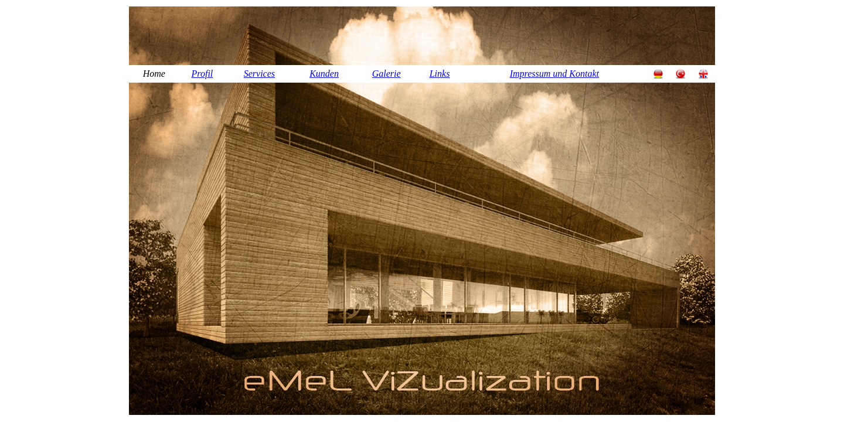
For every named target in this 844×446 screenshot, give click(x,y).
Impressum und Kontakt (554, 74)
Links (440, 74)
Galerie (386, 74)
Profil (202, 74)
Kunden (324, 74)
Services (259, 74)
